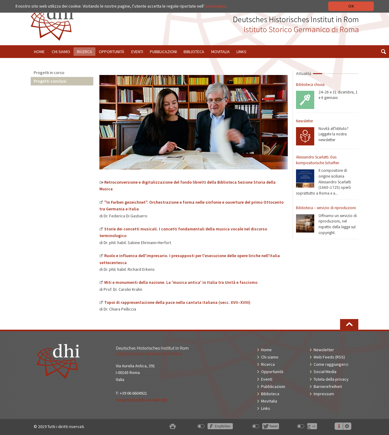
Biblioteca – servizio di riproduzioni (326, 207)
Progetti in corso (49, 72)
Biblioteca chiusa (310, 84)
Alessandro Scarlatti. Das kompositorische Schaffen (317, 160)
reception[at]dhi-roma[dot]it (141, 400)
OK (351, 6)
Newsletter (304, 121)
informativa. (216, 6)
